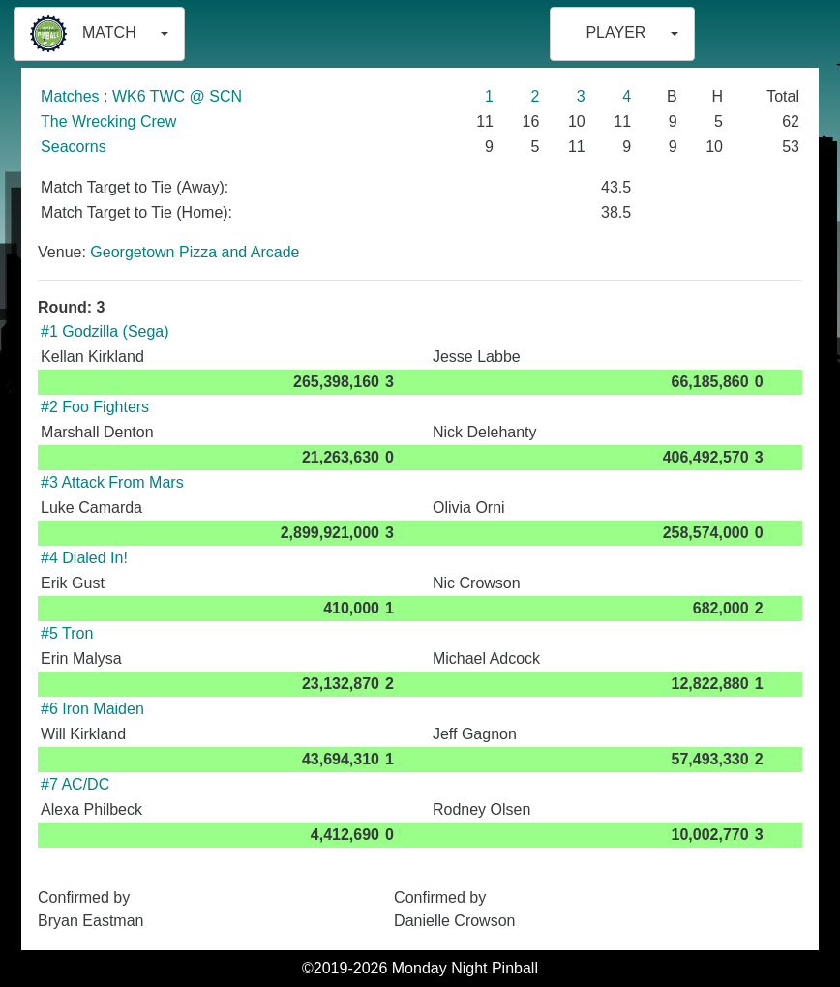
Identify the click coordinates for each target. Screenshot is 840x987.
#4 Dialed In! (84, 558)
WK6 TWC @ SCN (177, 96)
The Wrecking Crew (108, 121)
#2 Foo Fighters (95, 407)
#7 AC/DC (75, 784)
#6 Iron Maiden (92, 709)
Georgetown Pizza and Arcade (194, 252)
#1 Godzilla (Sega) (105, 331)
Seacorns (73, 146)
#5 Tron (67, 633)
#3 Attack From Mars (112, 482)
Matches (70, 96)
